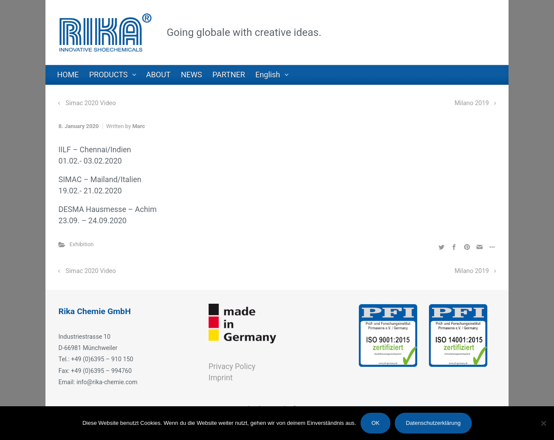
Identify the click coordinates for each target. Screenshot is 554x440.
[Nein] (543, 423)
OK (375, 423)
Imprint (221, 377)
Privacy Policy (232, 366)
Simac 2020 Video (91, 103)
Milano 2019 (471, 103)
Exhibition (82, 244)
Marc (138, 126)
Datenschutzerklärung (433, 423)
